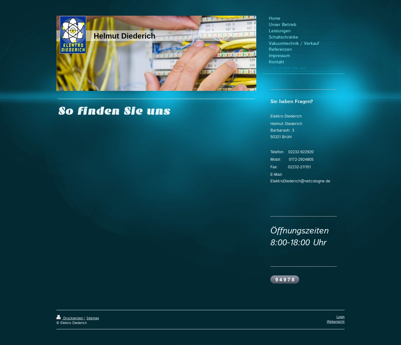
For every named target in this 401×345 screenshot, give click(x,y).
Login (340, 317)
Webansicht (336, 321)
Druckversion (70, 318)
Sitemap (92, 318)
